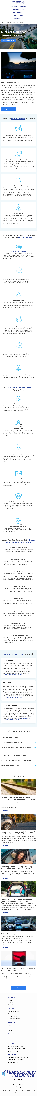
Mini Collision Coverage (18, 251)
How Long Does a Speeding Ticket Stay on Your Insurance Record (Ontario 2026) (18, 867)
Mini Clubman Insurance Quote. (13, 697)
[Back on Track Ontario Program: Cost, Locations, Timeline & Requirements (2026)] (18, 787)
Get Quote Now (8, 40)
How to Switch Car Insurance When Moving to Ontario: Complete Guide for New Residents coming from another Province (18, 901)
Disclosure (18, 1082)
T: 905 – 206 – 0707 (14, 1062)
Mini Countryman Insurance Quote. (16, 673)
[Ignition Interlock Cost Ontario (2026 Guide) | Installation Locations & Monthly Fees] (18, 822)
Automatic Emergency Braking (13, 934)
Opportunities (12, 1005)
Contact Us (18, 18)
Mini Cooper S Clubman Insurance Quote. (16, 718)
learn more (5, 811)
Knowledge (11, 1028)
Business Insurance (18, 15)
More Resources (18, 988)
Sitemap (18, 1087)
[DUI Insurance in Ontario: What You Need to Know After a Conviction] (18, 958)
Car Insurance (18, 9)
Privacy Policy (18, 1079)
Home (2, 22)
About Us (11, 1000)
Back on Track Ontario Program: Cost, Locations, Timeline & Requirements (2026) (18, 798)
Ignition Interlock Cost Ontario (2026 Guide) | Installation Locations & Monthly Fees (18, 833)
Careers (10, 1002)
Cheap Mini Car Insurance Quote (20, 541)
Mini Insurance (18, 119)
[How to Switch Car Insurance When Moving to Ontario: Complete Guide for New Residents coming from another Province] (18, 889)
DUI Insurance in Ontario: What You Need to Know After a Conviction (18, 969)
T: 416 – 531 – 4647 (13, 1051)
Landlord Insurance (18, 6)
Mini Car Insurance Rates (19, 388)
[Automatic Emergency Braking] (18, 923)
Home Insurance (18, 12)
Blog (9, 1025)
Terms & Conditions (18, 1084)
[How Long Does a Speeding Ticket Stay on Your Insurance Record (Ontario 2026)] (18, 856)
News (10, 1030)
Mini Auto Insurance (13, 654)
